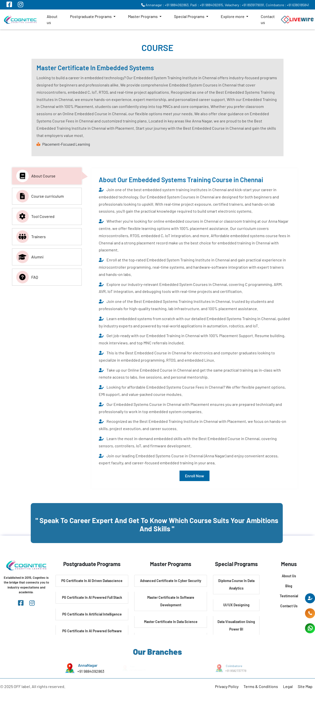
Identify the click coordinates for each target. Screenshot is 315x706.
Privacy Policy (226, 686)
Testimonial (289, 596)
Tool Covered (35, 216)
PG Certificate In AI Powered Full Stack (92, 597)
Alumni (30, 257)
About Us (289, 576)
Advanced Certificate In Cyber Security (170, 581)
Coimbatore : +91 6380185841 (287, 5)
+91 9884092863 (90, 671)
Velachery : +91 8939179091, (245, 5)
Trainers (31, 236)
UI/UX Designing (236, 605)
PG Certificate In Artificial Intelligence (92, 614)
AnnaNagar (87, 665)
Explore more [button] (233, 16)
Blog (288, 586)
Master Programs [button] (143, 16)
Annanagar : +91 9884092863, (165, 5)
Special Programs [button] (189, 16)
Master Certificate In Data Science (171, 622)
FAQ (27, 277)
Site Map (305, 686)
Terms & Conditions (261, 686)
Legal (288, 686)
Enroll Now (194, 475)
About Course (36, 176)
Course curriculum (40, 196)
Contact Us (289, 606)
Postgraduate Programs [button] (91, 16)
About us (52, 19)
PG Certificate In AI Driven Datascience (91, 581)
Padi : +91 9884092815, (207, 5)
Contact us (268, 19)
